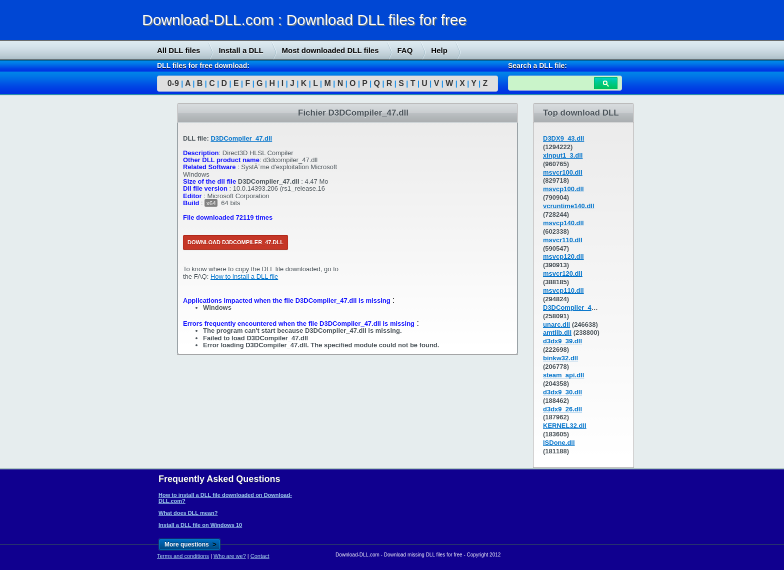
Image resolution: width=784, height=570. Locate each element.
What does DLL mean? (188, 513)
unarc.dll (556, 324)
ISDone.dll (559, 442)
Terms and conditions (183, 556)
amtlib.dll (557, 332)
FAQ (405, 50)
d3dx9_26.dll (562, 409)
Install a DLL (240, 50)
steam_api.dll (563, 375)
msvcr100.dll (562, 172)
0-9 (173, 83)
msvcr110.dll (562, 240)
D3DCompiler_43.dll (573, 307)
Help (439, 50)
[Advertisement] (75, 256)
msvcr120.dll (562, 273)
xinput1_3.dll (562, 155)
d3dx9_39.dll (562, 341)
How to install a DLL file (244, 276)
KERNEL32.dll (564, 425)
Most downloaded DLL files (330, 50)
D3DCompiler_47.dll (241, 138)
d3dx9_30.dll (562, 392)
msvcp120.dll (563, 256)
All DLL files (178, 50)
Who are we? (230, 556)
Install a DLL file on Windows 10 (200, 525)
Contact (260, 556)
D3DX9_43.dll (563, 138)
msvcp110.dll (563, 290)
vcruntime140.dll (568, 206)
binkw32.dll (560, 358)
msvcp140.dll (563, 223)
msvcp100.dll (563, 189)
